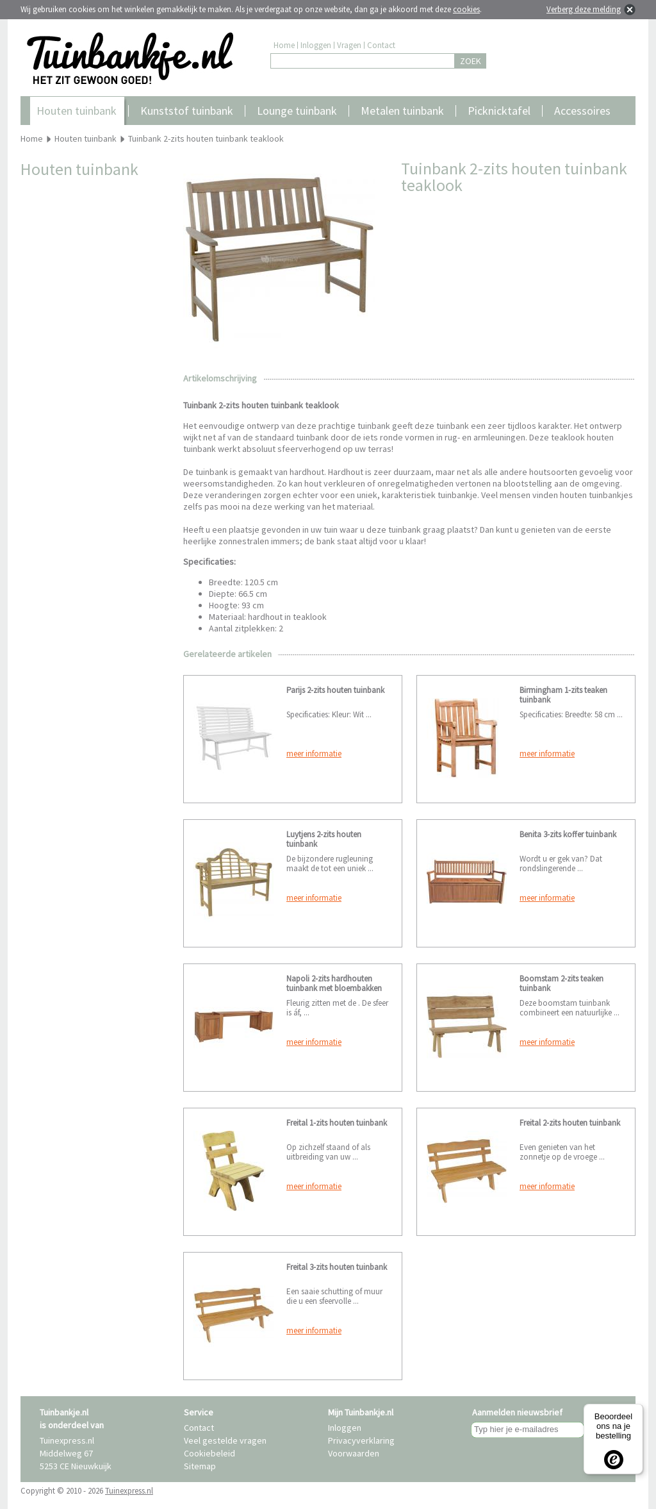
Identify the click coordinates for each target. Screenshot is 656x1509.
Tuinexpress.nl (129, 1490)
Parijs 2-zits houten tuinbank (335, 690)
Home (284, 45)
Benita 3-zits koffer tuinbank (568, 834)
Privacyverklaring (361, 1440)
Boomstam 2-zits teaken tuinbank (561, 983)
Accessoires (582, 110)
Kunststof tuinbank (186, 110)
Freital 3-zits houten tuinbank (336, 1267)
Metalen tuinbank (402, 110)
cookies (466, 9)
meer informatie (313, 753)
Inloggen (315, 45)
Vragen (349, 45)
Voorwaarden (353, 1453)
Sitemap (200, 1466)
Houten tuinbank (77, 110)
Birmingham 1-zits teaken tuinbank (563, 695)
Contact (381, 45)
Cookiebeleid (209, 1453)
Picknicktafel (499, 110)
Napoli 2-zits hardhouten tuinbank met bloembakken (334, 983)
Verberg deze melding (583, 9)
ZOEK (470, 61)
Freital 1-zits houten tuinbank (336, 1122)
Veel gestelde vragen (225, 1440)
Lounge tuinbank (297, 110)
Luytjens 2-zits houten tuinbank (323, 839)
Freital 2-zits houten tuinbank (570, 1122)
